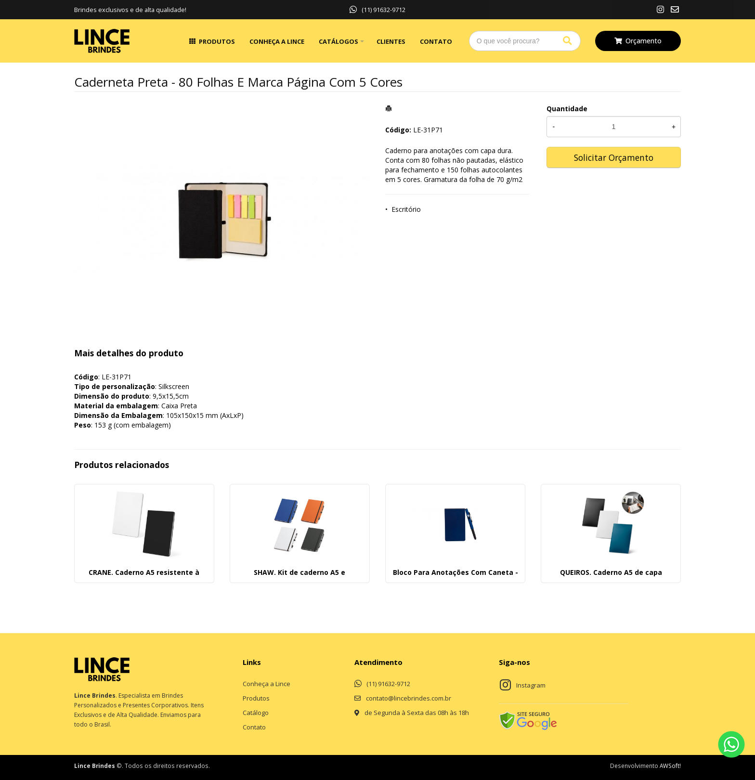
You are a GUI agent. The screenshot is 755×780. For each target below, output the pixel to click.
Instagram (531, 685)
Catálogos (338, 41)
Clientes (391, 41)
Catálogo (256, 712)
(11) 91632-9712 (377, 9)
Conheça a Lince (276, 41)
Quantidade (567, 108)
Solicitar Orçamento (613, 157)
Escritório (406, 209)
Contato (436, 41)
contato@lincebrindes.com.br (408, 698)
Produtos (217, 41)
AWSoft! (670, 765)
